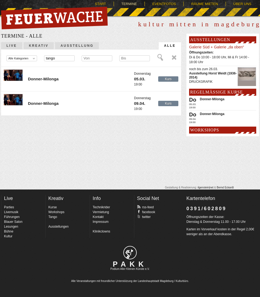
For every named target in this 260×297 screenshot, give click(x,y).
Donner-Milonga (43, 79)
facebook (146, 212)
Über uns (242, 4)
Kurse (52, 207)
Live (11, 46)
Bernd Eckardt (225, 187)
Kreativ (39, 46)
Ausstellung (76, 46)
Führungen (12, 217)
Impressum (101, 222)
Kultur (8, 236)
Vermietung (101, 212)
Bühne (8, 231)
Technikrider (101, 207)
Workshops (56, 212)
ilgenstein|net (206, 187)
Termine (129, 4)
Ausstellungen (58, 226)
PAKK (130, 264)
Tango (52, 217)
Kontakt (98, 217)
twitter (144, 216)
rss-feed (145, 207)
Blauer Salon (13, 222)
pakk (130, 252)
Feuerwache (54, 18)
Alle (170, 46)
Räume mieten (204, 4)
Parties (9, 207)
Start (100, 4)
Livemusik (11, 212)
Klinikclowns (101, 231)
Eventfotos (164, 4)
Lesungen (11, 226)
